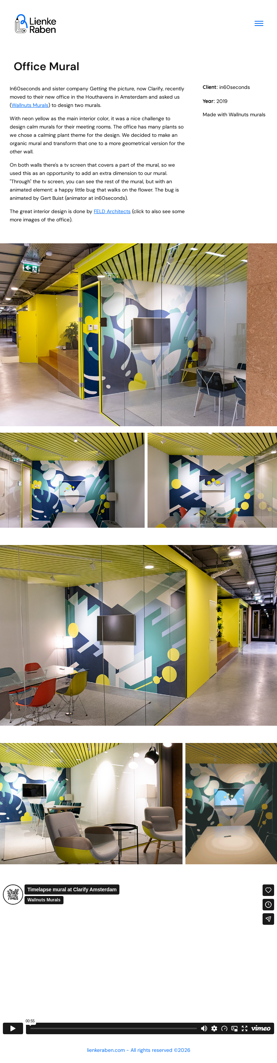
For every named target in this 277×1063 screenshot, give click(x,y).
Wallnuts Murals (30, 105)
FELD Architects (112, 211)
